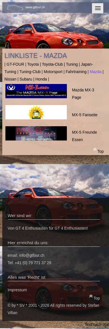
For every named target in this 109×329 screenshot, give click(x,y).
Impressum (17, 290)
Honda (41, 79)
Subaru (26, 79)
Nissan (11, 79)
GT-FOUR (15, 64)
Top (98, 150)
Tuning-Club (29, 72)
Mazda (95, 72)
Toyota (33, 64)
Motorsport (53, 72)
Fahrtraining (76, 72)
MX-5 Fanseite (84, 115)
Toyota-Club (52, 64)
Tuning (72, 64)
